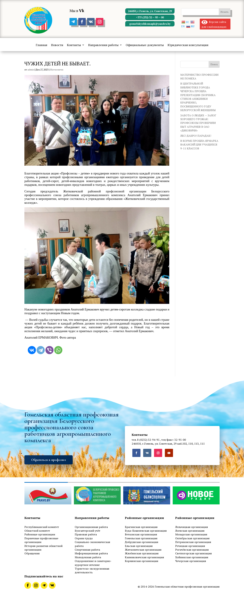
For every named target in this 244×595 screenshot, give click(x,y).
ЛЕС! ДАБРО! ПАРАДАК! (195, 136)
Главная (41, 45)
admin (30, 69)
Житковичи (56, 69)
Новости (57, 45)
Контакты (74, 45)
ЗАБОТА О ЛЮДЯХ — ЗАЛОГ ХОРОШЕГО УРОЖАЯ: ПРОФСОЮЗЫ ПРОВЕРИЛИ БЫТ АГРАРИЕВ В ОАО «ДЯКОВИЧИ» (198, 122)
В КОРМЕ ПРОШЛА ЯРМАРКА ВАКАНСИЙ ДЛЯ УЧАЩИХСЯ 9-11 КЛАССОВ (199, 144)
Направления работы (103, 45)
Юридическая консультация (188, 45)
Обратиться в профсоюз (48, 460)
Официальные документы (145, 45)
